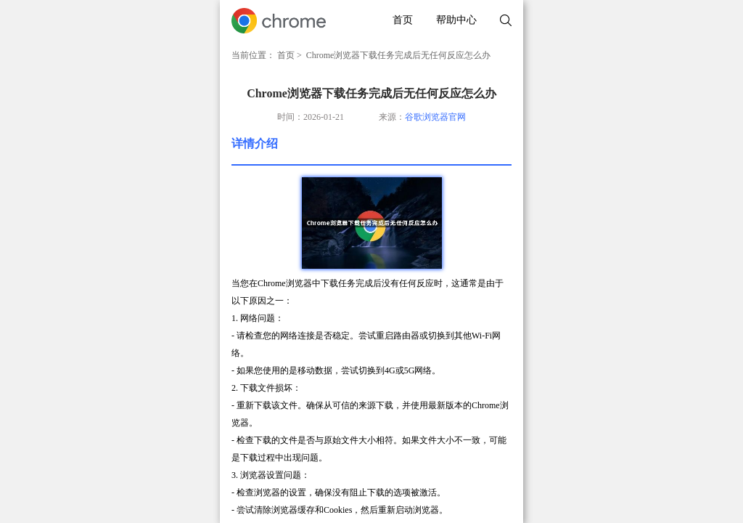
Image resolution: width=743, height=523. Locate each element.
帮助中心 (456, 20)
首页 (403, 20)
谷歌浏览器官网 (435, 117)
